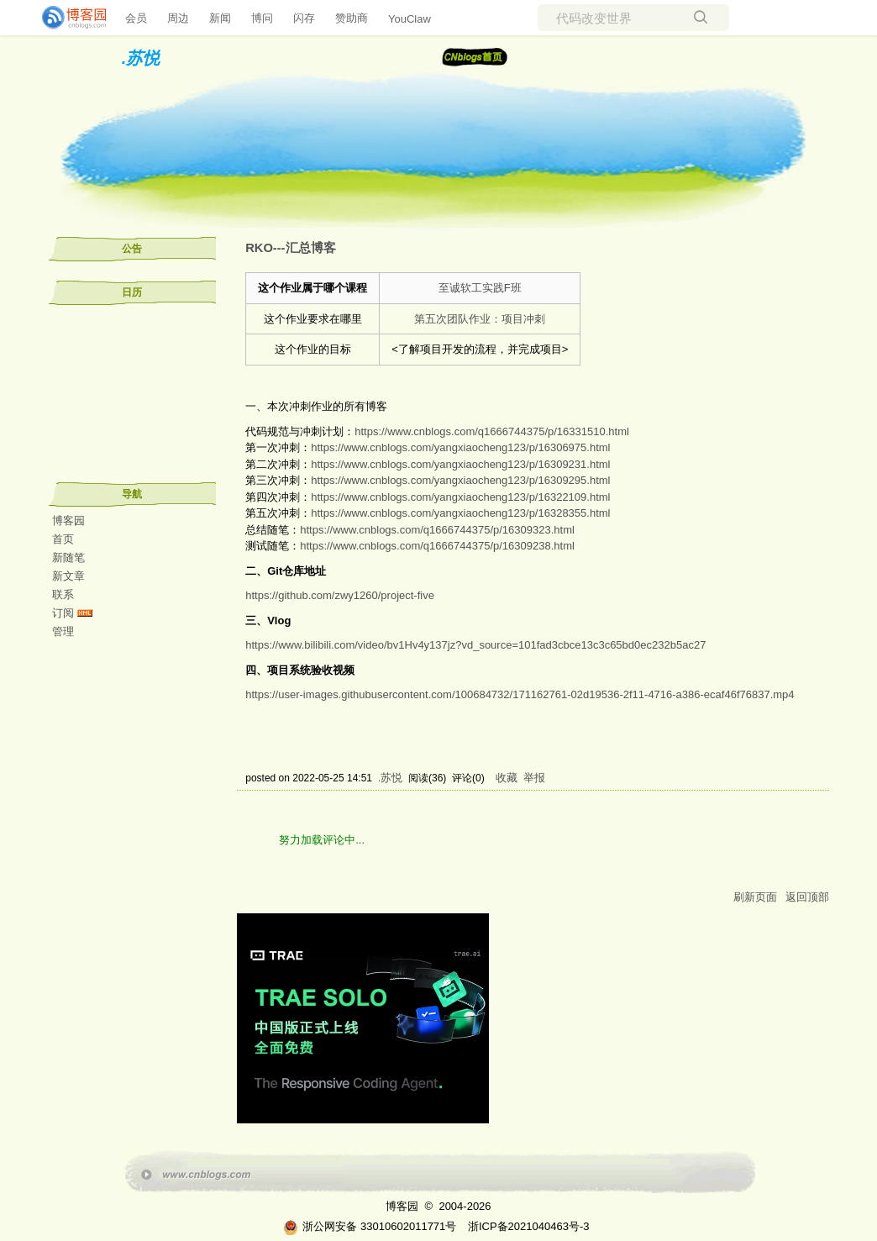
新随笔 (68, 557)
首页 (63, 539)
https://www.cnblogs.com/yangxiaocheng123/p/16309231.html (460, 464)
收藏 (506, 777)
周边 (178, 18)
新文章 (68, 576)
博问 (262, 18)
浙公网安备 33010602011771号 (369, 1226)
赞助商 (351, 18)
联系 (63, 594)
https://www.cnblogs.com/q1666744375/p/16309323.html (437, 529)
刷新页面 (755, 897)
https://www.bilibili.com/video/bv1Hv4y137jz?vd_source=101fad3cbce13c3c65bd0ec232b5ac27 (475, 645)
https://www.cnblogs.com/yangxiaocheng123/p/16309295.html (460, 480)
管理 (63, 631)
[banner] (67, 17)
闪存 (304, 18)
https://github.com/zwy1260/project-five (339, 595)
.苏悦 (141, 58)
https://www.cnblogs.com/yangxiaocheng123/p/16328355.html (460, 513)
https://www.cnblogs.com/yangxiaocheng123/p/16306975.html (460, 447)
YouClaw (409, 19)
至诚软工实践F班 (480, 287)
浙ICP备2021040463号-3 (529, 1226)
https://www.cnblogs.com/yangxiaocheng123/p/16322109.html (460, 497)
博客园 (68, 520)
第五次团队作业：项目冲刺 (479, 319)
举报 (534, 777)
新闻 (220, 18)
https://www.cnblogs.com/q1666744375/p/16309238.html (437, 545)
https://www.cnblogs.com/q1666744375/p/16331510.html (491, 431)
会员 (136, 18)
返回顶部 (807, 897)
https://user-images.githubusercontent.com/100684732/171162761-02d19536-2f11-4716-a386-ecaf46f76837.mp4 (519, 694)
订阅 (63, 613)
